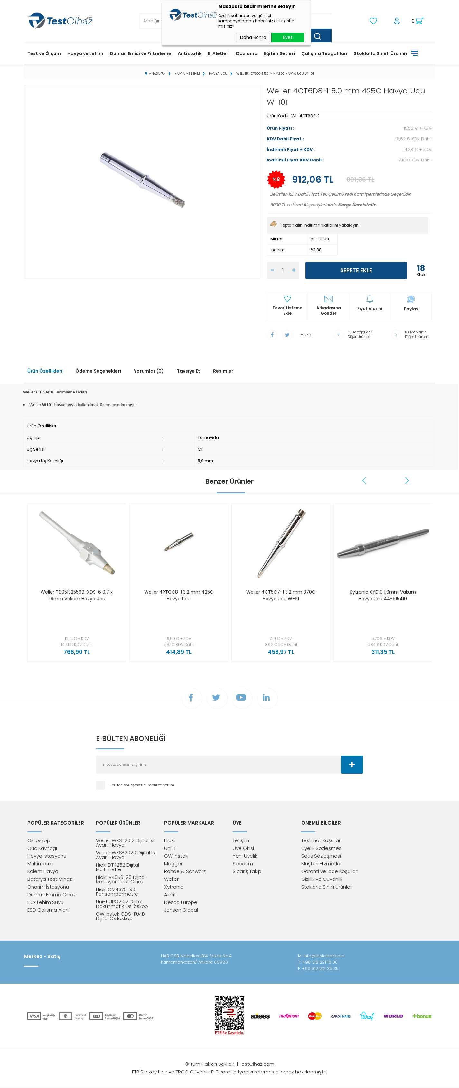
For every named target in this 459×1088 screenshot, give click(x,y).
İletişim (241, 841)
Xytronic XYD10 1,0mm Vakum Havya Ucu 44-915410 (383, 595)
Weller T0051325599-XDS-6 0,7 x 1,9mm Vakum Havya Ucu (77, 595)
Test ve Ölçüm (44, 53)
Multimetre (40, 864)
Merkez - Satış (42, 957)
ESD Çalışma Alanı (48, 910)
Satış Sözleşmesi (321, 856)
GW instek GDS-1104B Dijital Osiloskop (120, 916)
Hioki (169, 841)
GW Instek (176, 856)
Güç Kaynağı (42, 848)
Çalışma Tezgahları (324, 53)
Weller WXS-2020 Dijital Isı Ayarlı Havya (126, 855)
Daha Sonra (253, 37)
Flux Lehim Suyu (45, 902)
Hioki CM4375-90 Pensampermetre (117, 892)
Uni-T (170, 848)
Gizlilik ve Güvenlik (321, 879)
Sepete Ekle (356, 270)
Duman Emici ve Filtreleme (140, 53)
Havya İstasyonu (46, 856)
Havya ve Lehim (85, 53)
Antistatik (189, 53)
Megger (173, 864)
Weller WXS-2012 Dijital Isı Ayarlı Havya (125, 843)
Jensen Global (181, 910)
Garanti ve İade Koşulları (329, 872)
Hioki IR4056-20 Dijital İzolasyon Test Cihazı (120, 880)
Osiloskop (38, 841)
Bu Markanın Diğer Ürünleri (416, 334)
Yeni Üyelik (245, 856)
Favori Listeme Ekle (287, 311)
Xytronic (173, 887)
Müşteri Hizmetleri (322, 864)
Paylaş (411, 308)
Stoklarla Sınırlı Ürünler (380, 53)
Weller (171, 879)
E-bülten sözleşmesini (127, 785)
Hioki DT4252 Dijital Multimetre (117, 867)
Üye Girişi (243, 848)
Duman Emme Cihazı (52, 895)
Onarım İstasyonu (48, 887)
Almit (170, 895)
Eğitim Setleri (279, 53)
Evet (288, 37)
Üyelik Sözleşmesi (321, 848)
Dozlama (247, 53)
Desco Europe (180, 902)
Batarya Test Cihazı (50, 879)
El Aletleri (218, 53)
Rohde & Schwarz (185, 872)
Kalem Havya (42, 872)
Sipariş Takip (247, 872)
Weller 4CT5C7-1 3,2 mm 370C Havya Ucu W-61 (280, 595)
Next (407, 480)
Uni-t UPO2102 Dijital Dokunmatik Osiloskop (122, 904)
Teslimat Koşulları (321, 841)
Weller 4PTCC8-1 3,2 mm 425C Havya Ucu (178, 595)
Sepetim (243, 864)
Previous (364, 480)
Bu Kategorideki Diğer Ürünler (360, 334)
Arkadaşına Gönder (328, 311)
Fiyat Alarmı (369, 308)
